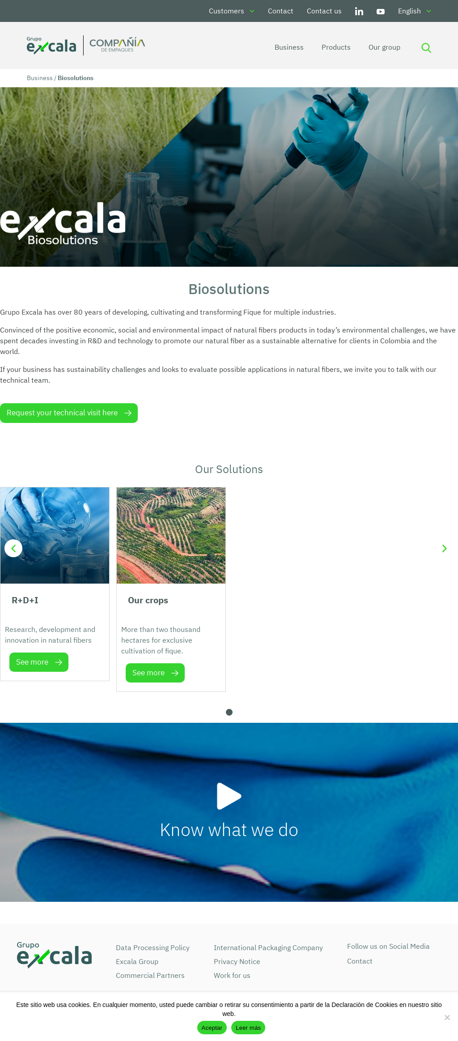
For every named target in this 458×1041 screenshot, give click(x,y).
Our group (383, 47)
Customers (226, 10)
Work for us (232, 975)
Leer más (248, 1027)
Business (287, 47)
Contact (280, 10)
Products (334, 47)
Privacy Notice (237, 961)
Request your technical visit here (62, 413)
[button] (229, 712)
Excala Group (137, 961)
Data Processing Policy (153, 947)
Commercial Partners (150, 975)
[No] (446, 1017)
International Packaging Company (268, 947)
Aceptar (212, 1027)
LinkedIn (359, 11)
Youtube (381, 11)
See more (32, 662)
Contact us (324, 10)
